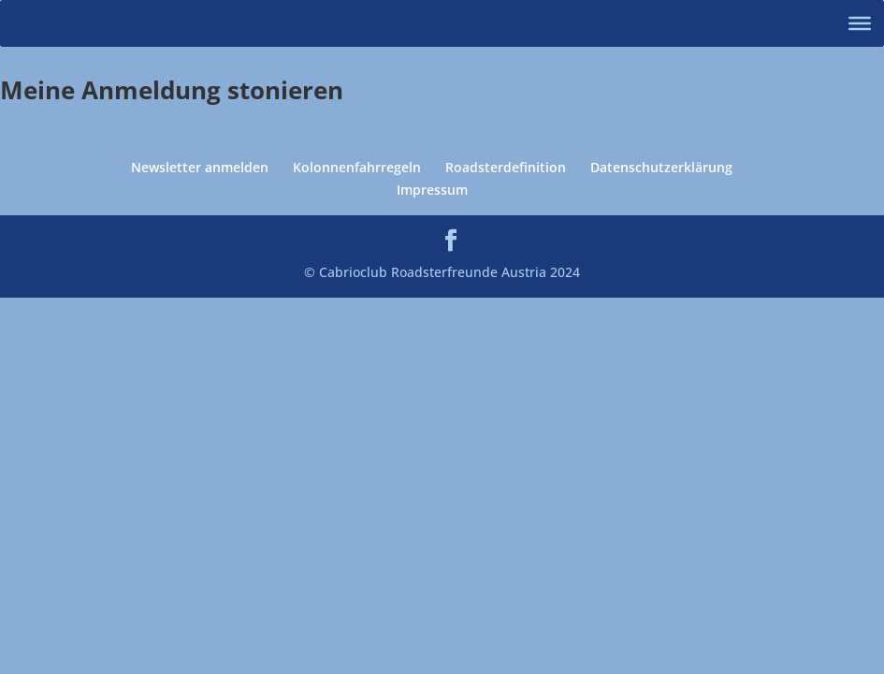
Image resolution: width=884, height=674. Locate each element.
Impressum (432, 189)
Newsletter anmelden (199, 167)
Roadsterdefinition (505, 167)
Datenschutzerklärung (661, 167)
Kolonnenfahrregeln (357, 167)
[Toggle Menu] (859, 23)
